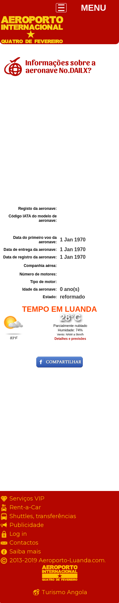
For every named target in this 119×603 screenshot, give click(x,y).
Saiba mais (25, 551)
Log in (18, 533)
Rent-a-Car (25, 507)
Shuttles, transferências (43, 516)
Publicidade (27, 525)
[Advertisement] (59, 142)
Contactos (24, 542)
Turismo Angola (64, 592)
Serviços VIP (27, 498)
